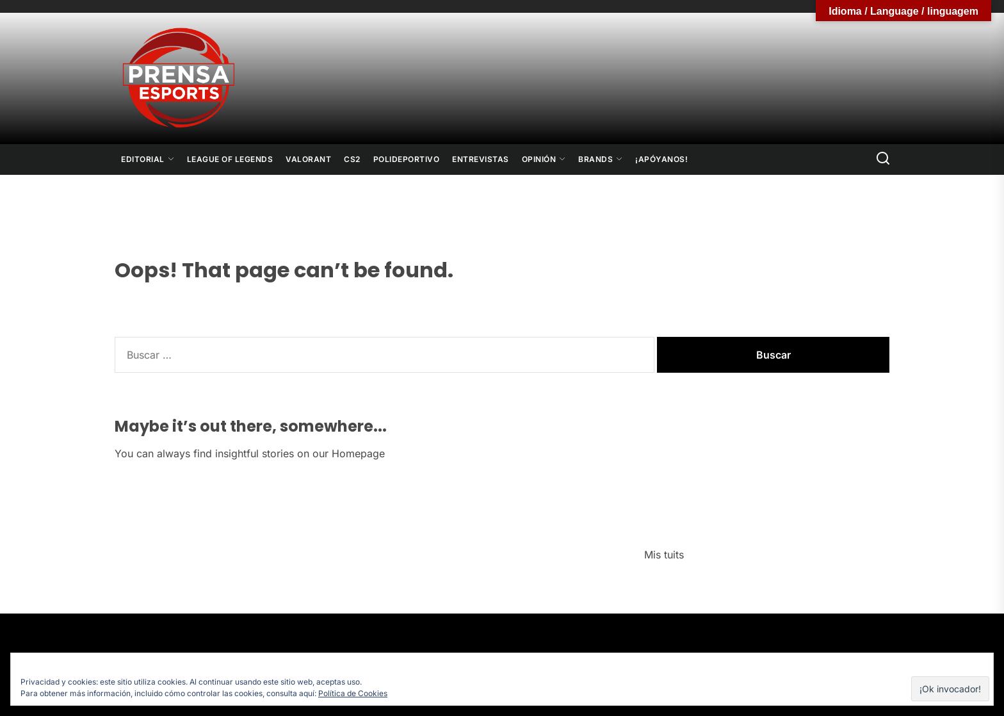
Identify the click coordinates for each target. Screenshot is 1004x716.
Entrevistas (480, 159)
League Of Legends (230, 159)
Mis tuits (664, 554)
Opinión (544, 159)
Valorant (308, 159)
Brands (600, 159)
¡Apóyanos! (661, 159)
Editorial (147, 159)
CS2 (352, 159)
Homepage (358, 453)
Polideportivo (406, 159)
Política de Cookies (352, 693)
